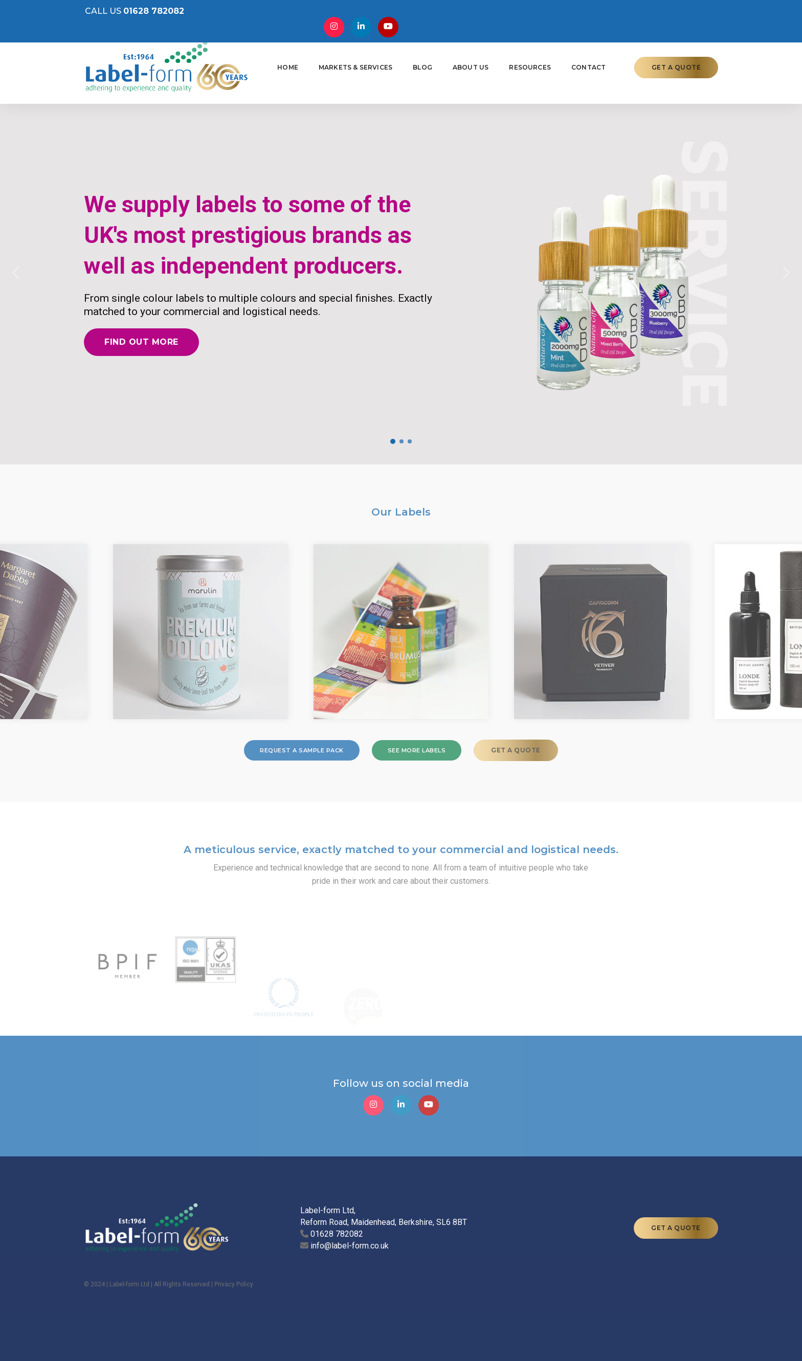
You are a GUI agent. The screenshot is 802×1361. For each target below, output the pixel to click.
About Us (469, 65)
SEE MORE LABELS (417, 750)
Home (286, 65)
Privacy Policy (233, 1284)
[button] (16, 272)
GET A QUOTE (676, 65)
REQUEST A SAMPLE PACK (302, 750)
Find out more (141, 342)
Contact (587, 65)
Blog (421, 65)
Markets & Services (354, 65)
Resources (529, 65)
